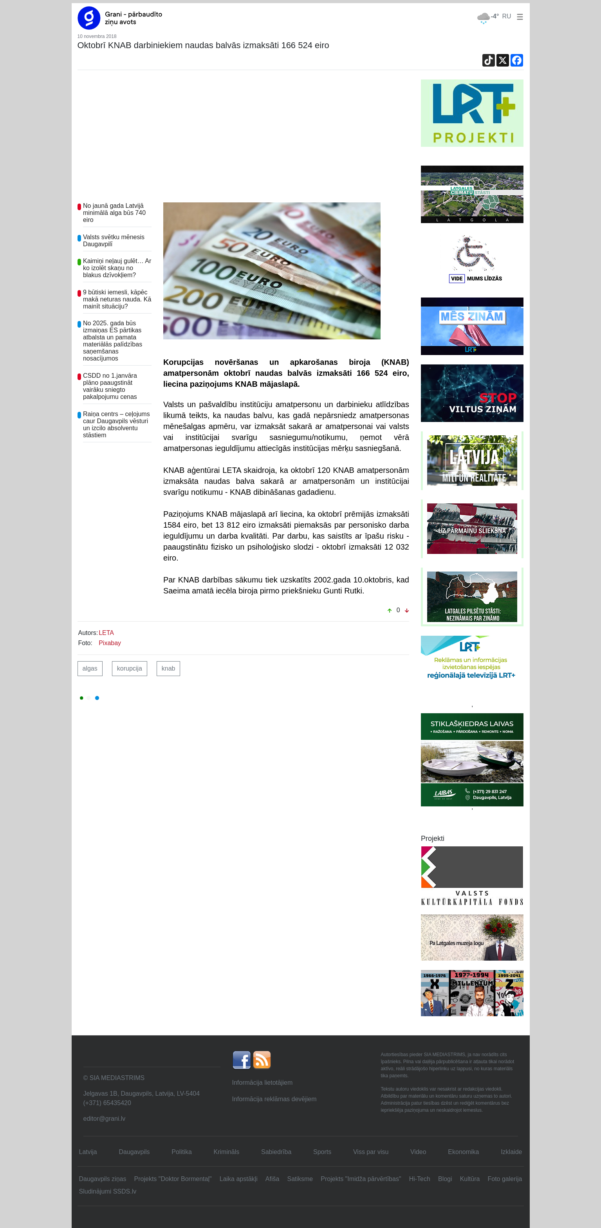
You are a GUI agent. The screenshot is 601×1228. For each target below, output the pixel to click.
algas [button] (90, 668)
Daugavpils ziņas (102, 1179)
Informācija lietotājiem (262, 1082)
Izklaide (511, 1152)
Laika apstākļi (239, 1179)
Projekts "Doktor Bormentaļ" (173, 1179)
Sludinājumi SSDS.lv (108, 1191)
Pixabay (110, 643)
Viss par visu (370, 1152)
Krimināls (227, 1152)
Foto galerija (504, 1179)
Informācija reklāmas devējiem (274, 1099)
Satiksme (300, 1179)
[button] (518, 16)
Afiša (272, 1179)
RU (506, 16)
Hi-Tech (419, 1179)
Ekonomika (463, 1152)
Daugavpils (134, 1152)
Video (418, 1152)
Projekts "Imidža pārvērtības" (361, 1179)
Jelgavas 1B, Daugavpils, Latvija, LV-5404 (141, 1093)
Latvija (88, 1152)
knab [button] (168, 668)
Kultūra (470, 1179)
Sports (322, 1152)
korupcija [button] (129, 668)
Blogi (445, 1179)
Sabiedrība (276, 1152)
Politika (181, 1152)
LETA (106, 632)
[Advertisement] (244, 138)
